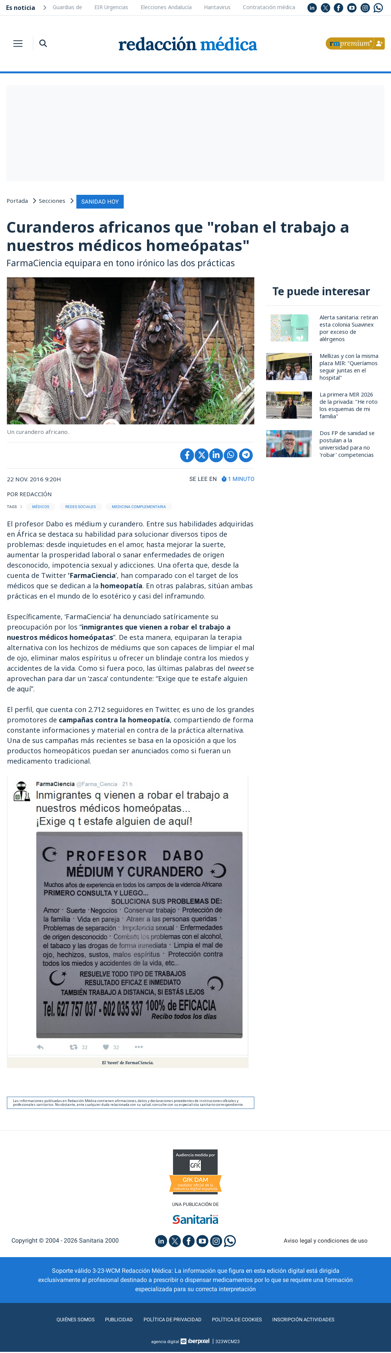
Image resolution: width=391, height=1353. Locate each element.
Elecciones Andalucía (166, 7)
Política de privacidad (167, 1320)
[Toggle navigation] (18, 43)
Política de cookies (241, 1320)
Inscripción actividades (317, 1320)
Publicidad (108, 1320)
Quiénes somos (59, 1320)
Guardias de (67, 7)
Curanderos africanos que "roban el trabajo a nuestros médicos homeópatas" (186, 235)
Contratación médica (269, 7)
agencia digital (165, 1342)
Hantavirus (217, 7)
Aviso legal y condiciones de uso (326, 1241)
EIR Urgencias (111, 7)
